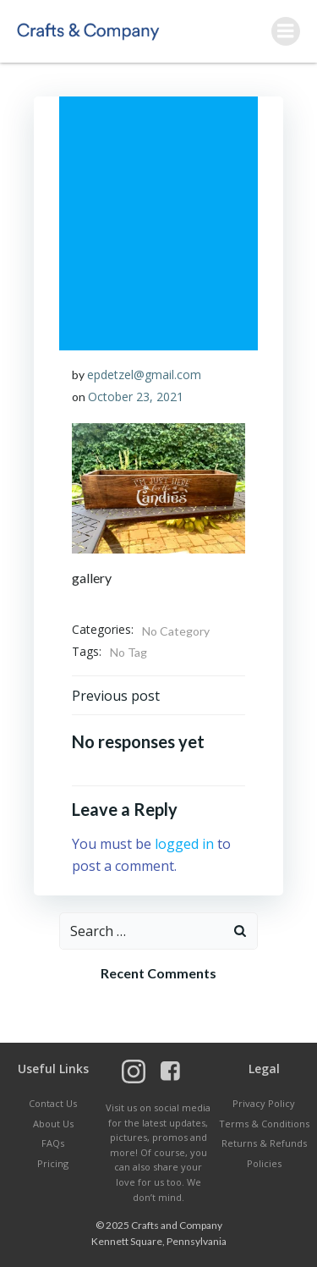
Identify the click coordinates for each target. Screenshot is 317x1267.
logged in (184, 844)
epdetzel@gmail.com (144, 374)
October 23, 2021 (135, 396)
